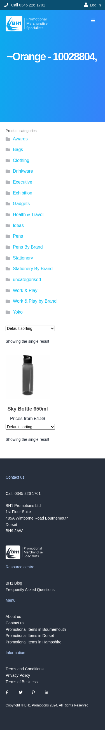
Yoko (18, 312)
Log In (95, 5)
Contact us (15, 623)
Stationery (23, 258)
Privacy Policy (18, 675)
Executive (22, 182)
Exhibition (22, 193)
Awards (20, 138)
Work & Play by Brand (35, 301)
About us (13, 616)
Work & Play (25, 290)
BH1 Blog (14, 583)
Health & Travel (28, 214)
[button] (93, 21)
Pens (18, 236)
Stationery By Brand (33, 268)
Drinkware (23, 171)
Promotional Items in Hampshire (33, 642)
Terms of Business (22, 682)
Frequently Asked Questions (30, 589)
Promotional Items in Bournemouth (36, 629)
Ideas (18, 225)
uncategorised (27, 279)
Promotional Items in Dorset (30, 635)
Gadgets (21, 203)
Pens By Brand (28, 247)
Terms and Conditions (24, 669)
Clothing (21, 160)
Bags (18, 149)
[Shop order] (30, 328)
